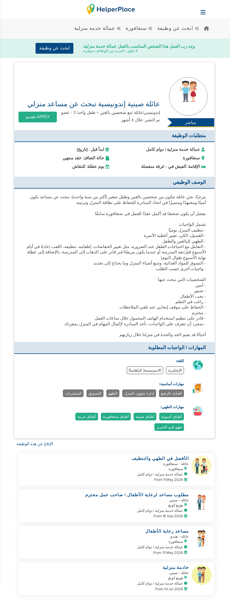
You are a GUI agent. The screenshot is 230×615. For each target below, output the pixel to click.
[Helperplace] (217, 9)
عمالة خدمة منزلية (97, 28)
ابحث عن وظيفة (178, 28)
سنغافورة (139, 28)
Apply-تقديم (38, 117)
